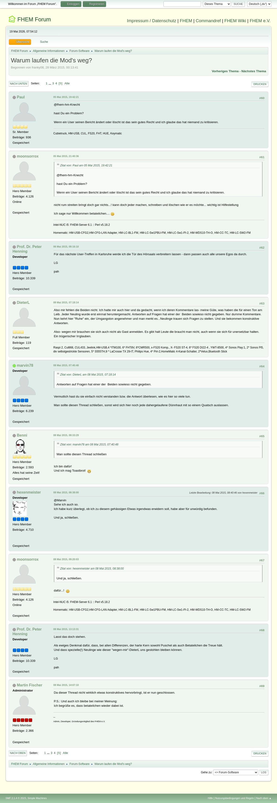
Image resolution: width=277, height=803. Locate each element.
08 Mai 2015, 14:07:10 (66, 685)
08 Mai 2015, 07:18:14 (66, 302)
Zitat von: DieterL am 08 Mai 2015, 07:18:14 (88, 374)
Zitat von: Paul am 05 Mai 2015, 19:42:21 (86, 165)
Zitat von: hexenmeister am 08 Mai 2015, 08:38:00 (92, 568)
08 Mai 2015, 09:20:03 (66, 559)
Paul (21, 97)
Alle (66, 83)
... (50, 83)
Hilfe (210, 798)
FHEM (186, 20)
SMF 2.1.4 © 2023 (16, 798)
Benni (22, 435)
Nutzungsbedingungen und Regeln (234, 798)
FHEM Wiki (235, 20)
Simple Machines (37, 798)
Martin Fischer (29, 685)
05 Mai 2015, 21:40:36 (66, 156)
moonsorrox (27, 156)
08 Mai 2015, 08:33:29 (66, 435)
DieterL (23, 303)
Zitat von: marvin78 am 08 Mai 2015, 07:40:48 (89, 444)
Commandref (208, 20)
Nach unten (18, 83)
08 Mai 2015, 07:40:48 (66, 365)
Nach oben (18, 753)
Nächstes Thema (253, 71)
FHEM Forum (34, 19)
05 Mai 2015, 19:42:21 (66, 97)
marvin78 (25, 365)
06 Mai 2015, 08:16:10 (66, 246)
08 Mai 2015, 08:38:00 (66, 492)
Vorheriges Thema (225, 71)
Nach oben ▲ (263, 798)
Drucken (259, 84)
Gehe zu (206, 772)
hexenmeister (29, 492)
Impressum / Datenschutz (151, 20)
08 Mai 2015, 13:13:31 (66, 629)
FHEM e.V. (260, 20)
